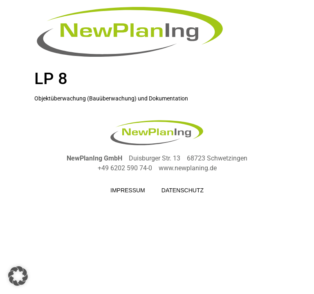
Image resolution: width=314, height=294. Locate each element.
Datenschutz (182, 190)
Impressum (127, 190)
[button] (18, 276)
